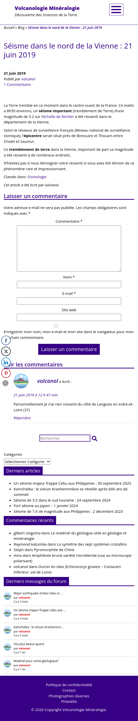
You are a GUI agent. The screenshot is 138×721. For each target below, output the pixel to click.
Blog (21, 27)
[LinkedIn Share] (6, 362)
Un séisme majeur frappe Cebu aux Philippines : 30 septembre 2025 (72, 483)
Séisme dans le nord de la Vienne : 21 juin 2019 (68, 50)
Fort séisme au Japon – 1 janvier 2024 (46, 505)
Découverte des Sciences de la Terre (47, 11)
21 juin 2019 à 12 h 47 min (36, 394)
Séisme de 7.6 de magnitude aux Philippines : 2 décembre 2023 (68, 511)
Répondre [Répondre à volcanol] (22, 417)
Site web (69, 309)
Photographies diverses (69, 695)
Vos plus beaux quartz (29, 644)
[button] (94, 438)
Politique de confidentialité (69, 684)
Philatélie (69, 701)
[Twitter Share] (6, 351)
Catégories (13, 454)
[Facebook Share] (6, 340)
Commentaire (69, 221)
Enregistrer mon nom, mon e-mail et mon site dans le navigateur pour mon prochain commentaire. (69, 334)
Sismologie (37, 176)
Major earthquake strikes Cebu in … (38, 593)
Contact (69, 690)
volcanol (28, 78)
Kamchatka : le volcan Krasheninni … (39, 627)
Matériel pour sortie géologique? (36, 661)
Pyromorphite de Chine (54, 549)
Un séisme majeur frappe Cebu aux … (40, 610)
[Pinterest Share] (6, 373)
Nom (69, 276)
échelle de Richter (58, 116)
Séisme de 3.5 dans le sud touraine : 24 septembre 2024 (62, 500)
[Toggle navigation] (116, 9)
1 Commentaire (17, 84)
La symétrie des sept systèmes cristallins (92, 544)
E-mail (69, 293)
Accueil (9, 27)
